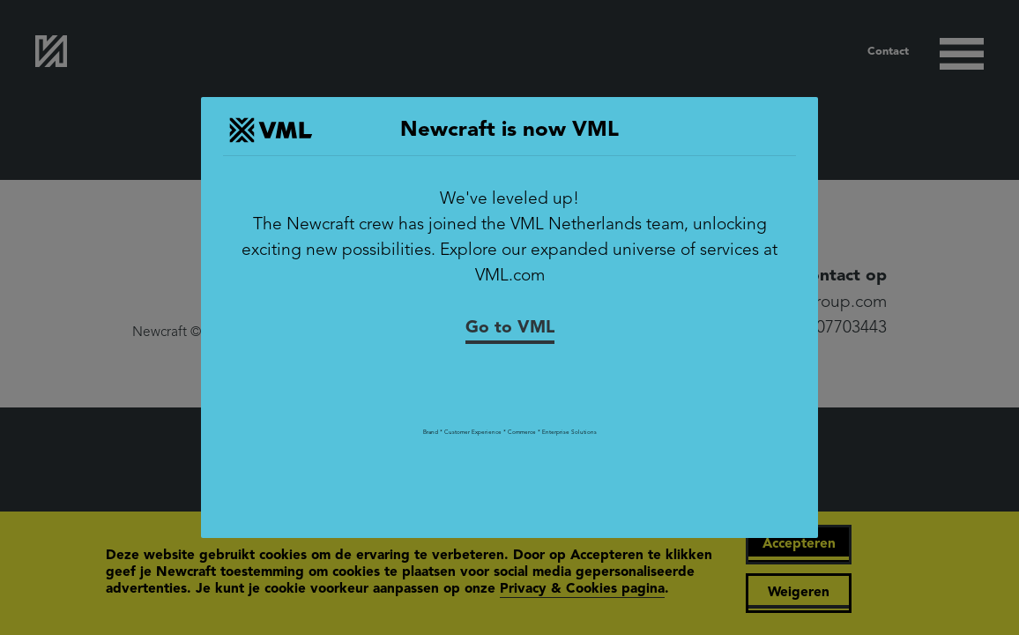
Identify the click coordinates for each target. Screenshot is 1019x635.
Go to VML (509, 328)
